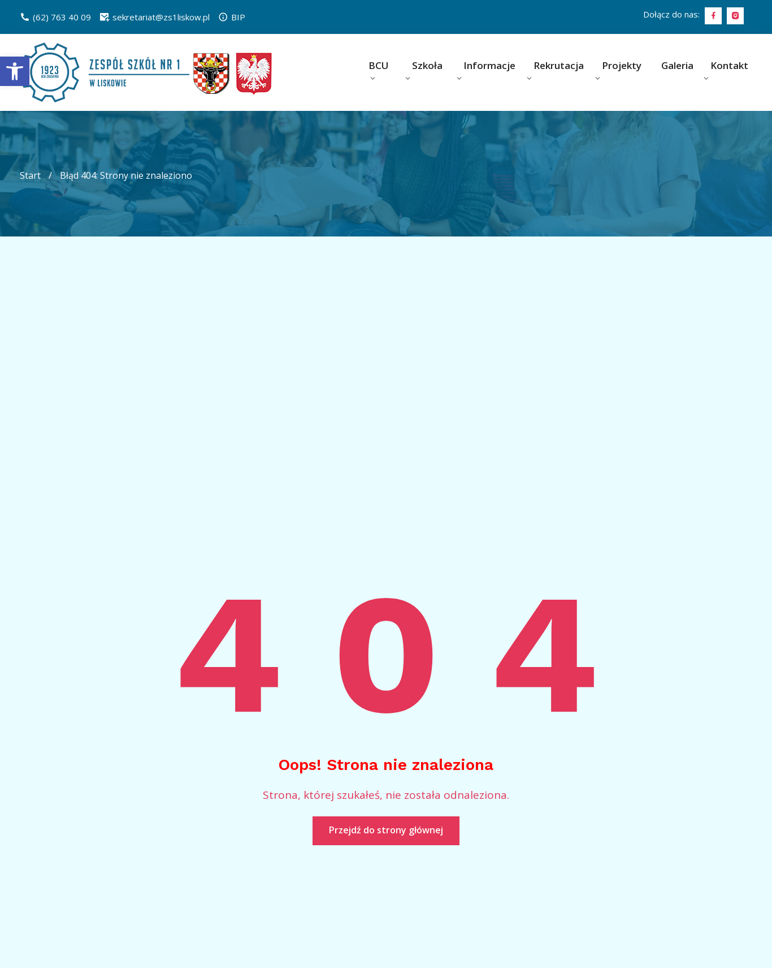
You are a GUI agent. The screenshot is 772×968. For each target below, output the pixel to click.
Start (30, 175)
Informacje (489, 65)
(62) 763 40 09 (55, 17)
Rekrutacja (559, 65)
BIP (231, 17)
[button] (14, 71)
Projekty (621, 65)
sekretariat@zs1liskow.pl (154, 17)
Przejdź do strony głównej (386, 830)
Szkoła (427, 65)
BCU (378, 65)
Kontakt (729, 65)
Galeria (677, 65)
